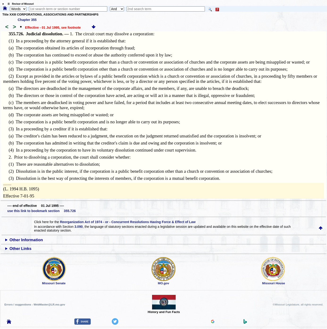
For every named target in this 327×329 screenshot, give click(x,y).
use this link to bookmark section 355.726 (41, 211)
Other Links (20, 248)
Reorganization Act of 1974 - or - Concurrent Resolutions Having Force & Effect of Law (127, 222)
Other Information (26, 240)
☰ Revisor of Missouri (19, 4)
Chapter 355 (27, 20)
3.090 (79, 227)
